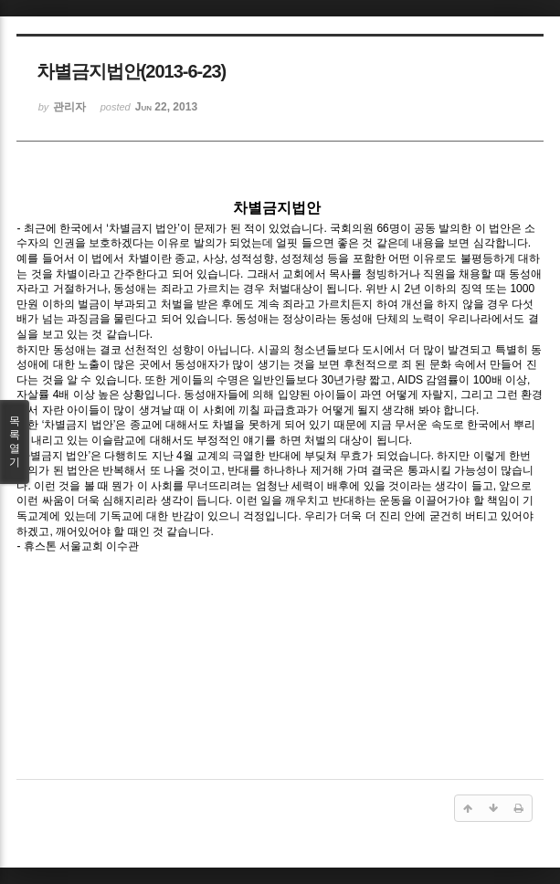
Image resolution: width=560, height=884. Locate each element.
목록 (14, 442)
